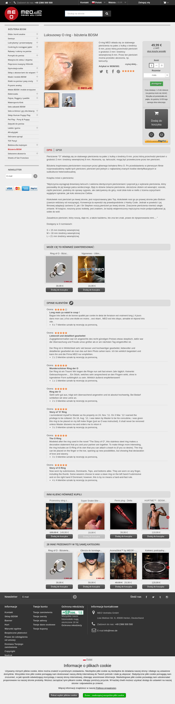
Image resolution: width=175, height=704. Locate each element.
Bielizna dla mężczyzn (17, 145)
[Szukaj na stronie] (107, 14)
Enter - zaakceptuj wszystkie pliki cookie (104, 695)
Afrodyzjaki (13, 132)
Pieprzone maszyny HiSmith (20, 64)
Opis (49, 150)
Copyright (10, 652)
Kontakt (84, 2)
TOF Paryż (12, 140)
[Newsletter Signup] (35, 176)
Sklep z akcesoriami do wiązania (22, 72)
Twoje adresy (40, 621)
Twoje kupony (40, 629)
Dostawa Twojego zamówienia (14, 646)
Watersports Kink (15, 102)
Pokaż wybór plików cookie (64, 695)
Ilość (156, 60)
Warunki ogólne (13, 629)
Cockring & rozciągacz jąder (20, 47)
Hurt (7, 625)
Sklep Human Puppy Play (19, 115)
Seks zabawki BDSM (16, 106)
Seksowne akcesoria (17, 153)
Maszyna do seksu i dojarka (20, 59)
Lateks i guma (14, 128)
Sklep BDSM (11, 617)
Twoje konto (40, 607)
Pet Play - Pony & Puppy (19, 119)
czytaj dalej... (131, 64)
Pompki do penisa (16, 55)
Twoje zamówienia (42, 613)
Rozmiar (156, 70)
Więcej (168, 518)
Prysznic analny (15, 85)
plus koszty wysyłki (156, 51)
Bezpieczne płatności (16, 633)
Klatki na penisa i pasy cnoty (20, 81)
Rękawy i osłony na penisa (19, 51)
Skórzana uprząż (15, 136)
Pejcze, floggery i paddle (18, 98)
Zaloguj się (144, 2)
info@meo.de (110, 631)
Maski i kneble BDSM (17, 77)
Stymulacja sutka (15, 68)
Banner (8, 621)
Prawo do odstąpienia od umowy (16, 639)
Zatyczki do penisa (16, 123)
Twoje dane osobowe (44, 625)
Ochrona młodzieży (72, 626)
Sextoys (11, 38)
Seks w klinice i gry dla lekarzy (21, 111)
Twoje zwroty (40, 617)
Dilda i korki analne (16, 34)
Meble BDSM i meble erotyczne (22, 89)
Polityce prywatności (106, 688)
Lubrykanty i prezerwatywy (20, 42)
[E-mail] (18, 176)
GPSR (59, 150)
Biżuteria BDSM (15, 149)
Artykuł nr (104, 66)
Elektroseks (13, 94)
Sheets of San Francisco (18, 158)
